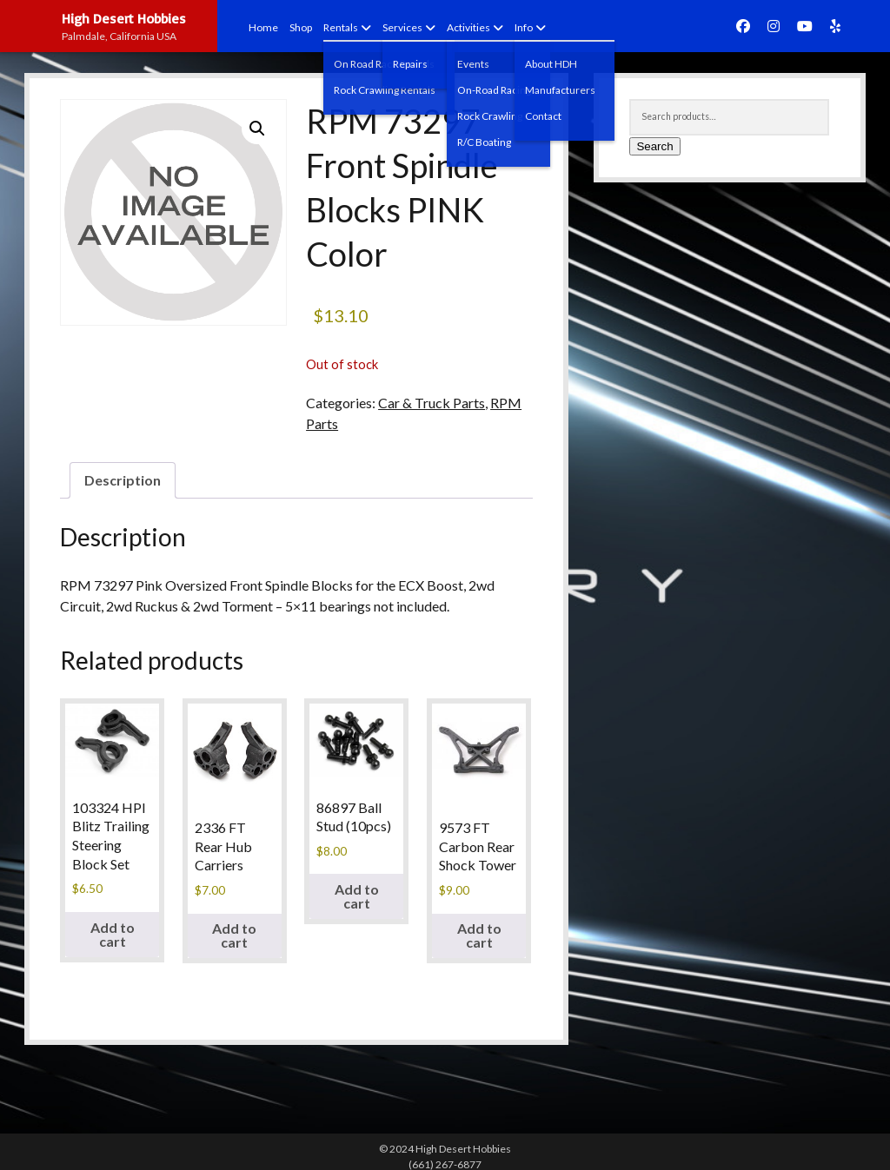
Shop (300, 27)
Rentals (340, 27)
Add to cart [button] (112, 934)
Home (263, 27)
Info (524, 27)
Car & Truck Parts (431, 402)
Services (402, 27)
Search (654, 146)
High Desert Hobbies (124, 18)
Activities (468, 27)
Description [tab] (122, 480)
